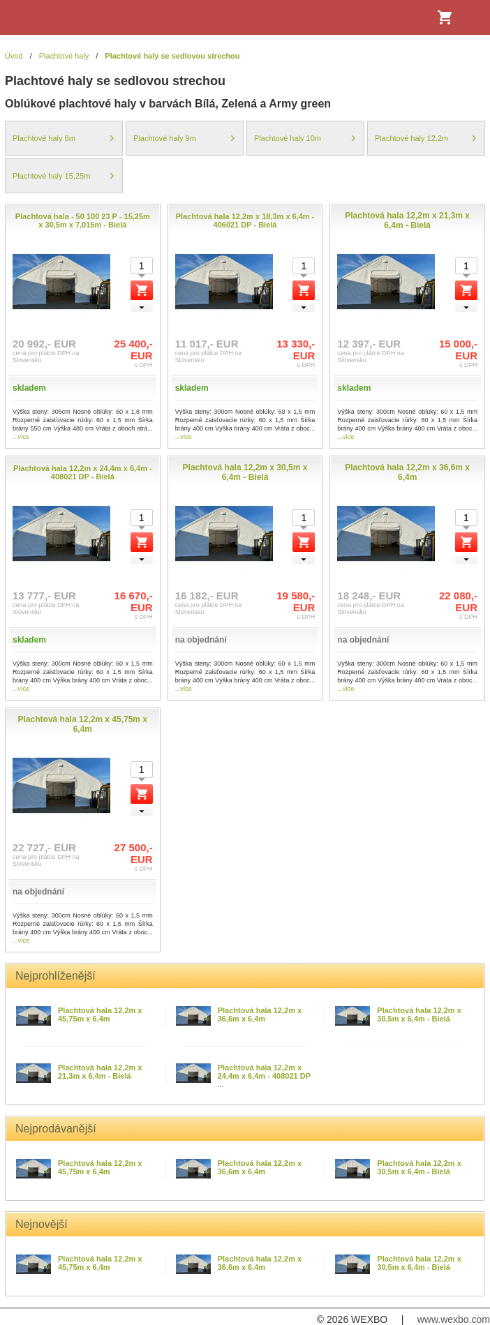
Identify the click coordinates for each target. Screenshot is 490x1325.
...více (21, 436)
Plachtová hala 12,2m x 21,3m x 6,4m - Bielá (100, 1071)
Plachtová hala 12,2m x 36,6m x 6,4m (260, 1014)
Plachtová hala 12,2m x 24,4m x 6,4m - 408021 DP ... (264, 1075)
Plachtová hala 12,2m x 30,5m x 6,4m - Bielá (419, 1014)
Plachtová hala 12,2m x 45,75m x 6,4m (100, 1014)
